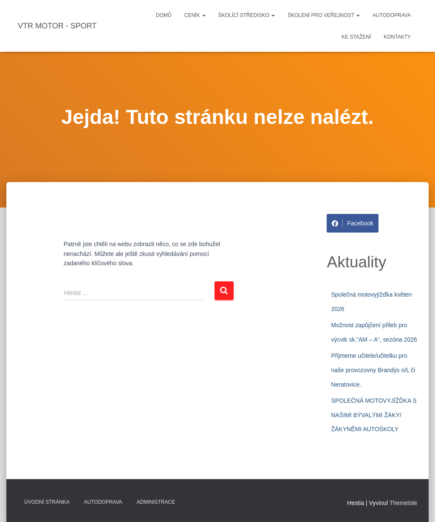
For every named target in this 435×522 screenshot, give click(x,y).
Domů (164, 15)
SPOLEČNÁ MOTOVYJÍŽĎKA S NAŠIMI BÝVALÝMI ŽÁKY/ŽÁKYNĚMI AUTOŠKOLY (373, 414)
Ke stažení (356, 37)
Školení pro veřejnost (324, 15)
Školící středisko (246, 15)
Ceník (195, 15)
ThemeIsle (403, 503)
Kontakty (397, 37)
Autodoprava (392, 15)
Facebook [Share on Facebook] (352, 223)
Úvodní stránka (47, 502)
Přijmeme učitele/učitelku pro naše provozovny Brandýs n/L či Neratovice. (373, 369)
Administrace (156, 502)
